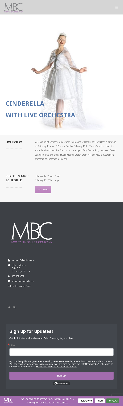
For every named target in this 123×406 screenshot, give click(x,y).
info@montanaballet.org (23, 281)
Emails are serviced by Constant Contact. (56, 366)
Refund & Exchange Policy (19, 286)
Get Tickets (43, 189)
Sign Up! (61, 375)
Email (12, 345)
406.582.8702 (18, 276)
